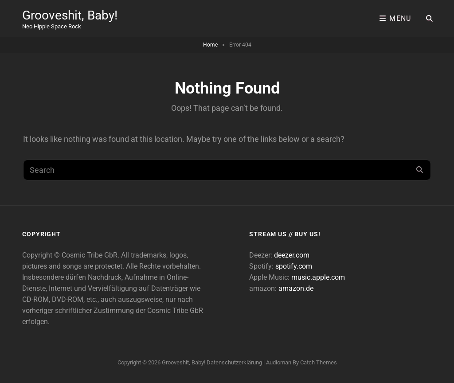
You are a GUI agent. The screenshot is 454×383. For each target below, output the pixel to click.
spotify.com (293, 266)
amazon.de (295, 288)
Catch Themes (318, 362)
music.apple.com (318, 277)
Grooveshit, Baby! (69, 15)
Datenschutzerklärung (234, 362)
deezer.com (291, 255)
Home (210, 45)
